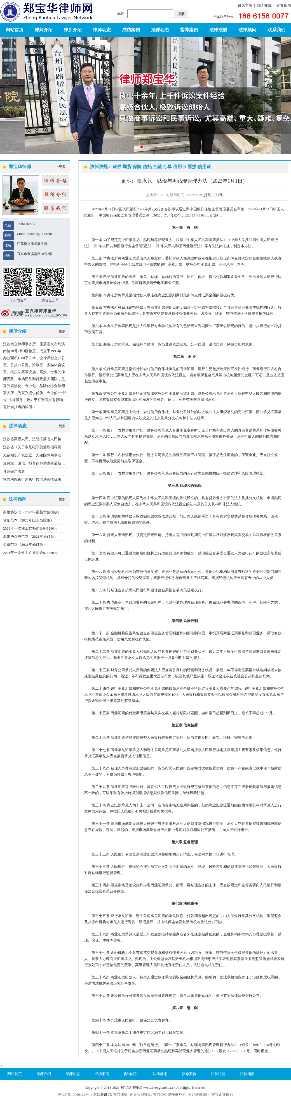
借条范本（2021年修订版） (25, 544)
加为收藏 (264, 5)
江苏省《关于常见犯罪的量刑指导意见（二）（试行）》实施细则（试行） (63, 447)
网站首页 (15, 29)
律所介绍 (73, 29)
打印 (207, 195)
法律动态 (160, 29)
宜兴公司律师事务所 (169, 1094)
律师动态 (102, 29)
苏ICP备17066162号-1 (75, 1094)
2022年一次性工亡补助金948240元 (30, 528)
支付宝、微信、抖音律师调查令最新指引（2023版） (45, 463)
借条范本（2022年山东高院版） (28, 520)
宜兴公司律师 (140, 1094)
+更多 (61, 167)
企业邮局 (283, 5)
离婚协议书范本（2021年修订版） (30, 536)
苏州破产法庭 (14, 471)
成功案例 (131, 29)
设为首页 (245, 5)
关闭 (218, 195)
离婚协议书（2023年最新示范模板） (32, 512)
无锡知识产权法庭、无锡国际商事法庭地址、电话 (43, 455)
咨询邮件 (131, 1074)
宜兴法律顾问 (199, 1094)
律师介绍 (44, 29)
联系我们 (276, 29)
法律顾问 (247, 29)
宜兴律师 (120, 1094)
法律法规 (218, 29)
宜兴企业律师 (222, 1094)
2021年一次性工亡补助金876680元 (30, 553)
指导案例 (189, 29)
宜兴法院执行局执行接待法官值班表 (32, 479)
